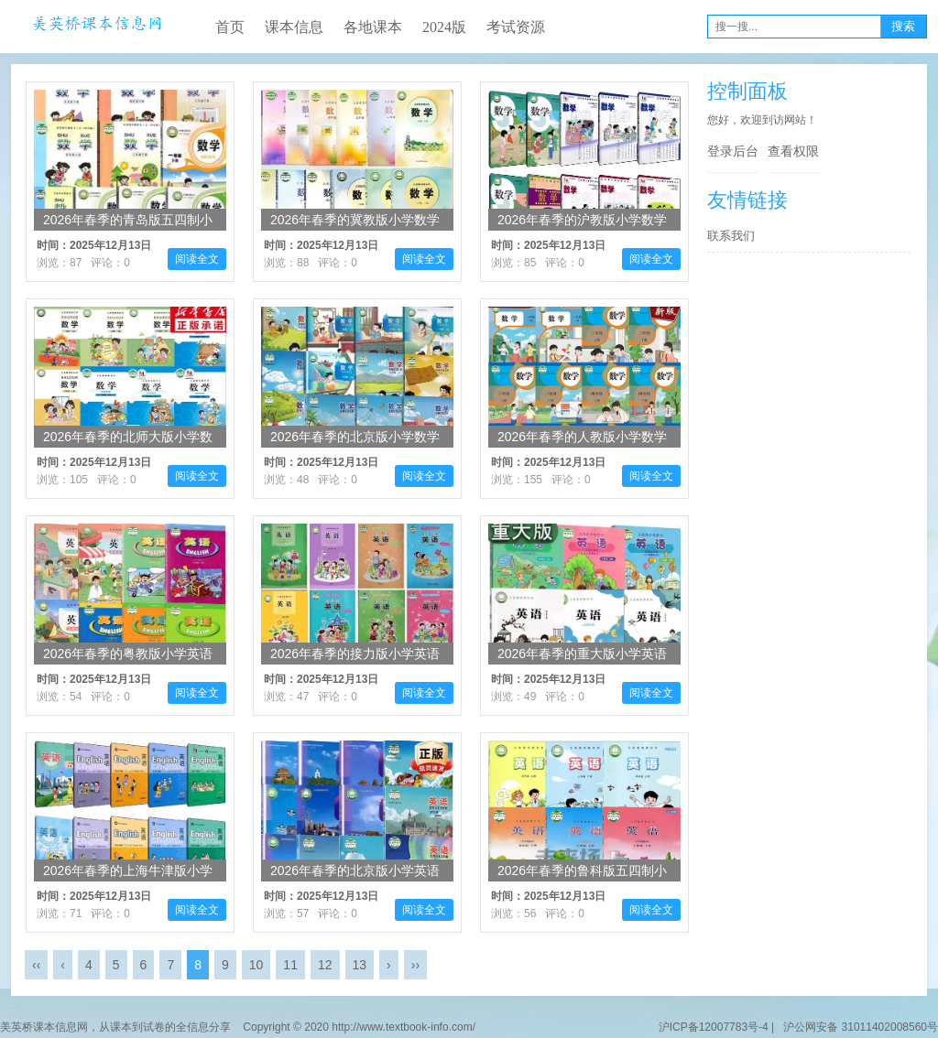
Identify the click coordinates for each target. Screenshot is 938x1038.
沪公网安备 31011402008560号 (858, 1027)
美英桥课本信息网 (97, 26)
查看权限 (793, 151)
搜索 (903, 26)
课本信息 (294, 27)
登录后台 (732, 151)
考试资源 (515, 27)
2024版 (444, 27)
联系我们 (731, 236)
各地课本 (373, 27)
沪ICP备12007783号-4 (714, 1027)
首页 (230, 27)
